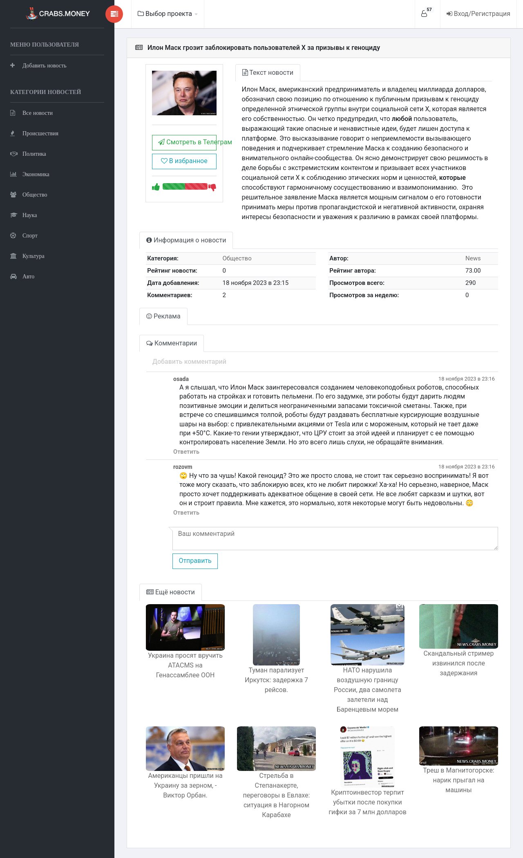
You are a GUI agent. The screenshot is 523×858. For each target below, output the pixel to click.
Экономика (29, 174)
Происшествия (34, 133)
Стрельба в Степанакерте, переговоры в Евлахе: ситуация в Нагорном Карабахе (276, 795)
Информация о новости (186, 240)
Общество (28, 194)
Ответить (186, 451)
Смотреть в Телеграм (187, 142)
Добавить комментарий (189, 361)
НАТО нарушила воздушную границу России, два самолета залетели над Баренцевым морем (367, 689)
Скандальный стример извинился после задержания (459, 663)
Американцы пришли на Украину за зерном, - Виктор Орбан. (185, 785)
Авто (22, 276)
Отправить (195, 561)
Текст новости (267, 72)
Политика (28, 153)
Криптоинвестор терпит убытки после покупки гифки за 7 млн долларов (368, 802)
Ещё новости (170, 592)
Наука (23, 215)
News (473, 258)
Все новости (31, 112)
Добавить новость (38, 65)
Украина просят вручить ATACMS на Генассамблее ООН (185, 665)
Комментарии (171, 343)
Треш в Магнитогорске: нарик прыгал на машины (458, 780)
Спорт (24, 235)
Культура (27, 256)
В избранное (184, 161)
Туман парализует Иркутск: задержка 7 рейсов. (276, 680)
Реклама (163, 316)
